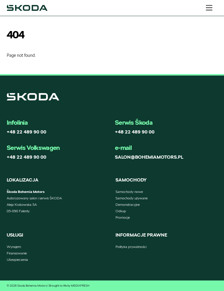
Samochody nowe (129, 191)
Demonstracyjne (128, 204)
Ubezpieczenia (17, 259)
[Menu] (209, 7)
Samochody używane (132, 198)
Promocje (123, 217)
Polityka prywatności (131, 246)
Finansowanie (17, 253)
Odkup (121, 211)
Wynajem (14, 246)
